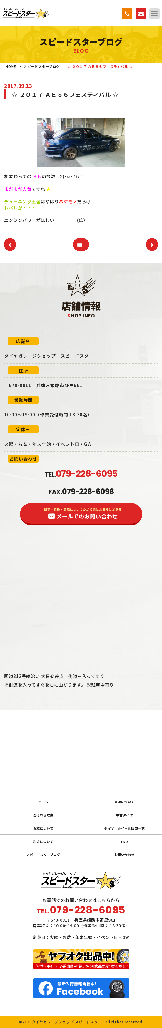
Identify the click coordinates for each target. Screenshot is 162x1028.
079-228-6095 (88, 910)
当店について (124, 801)
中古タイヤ (124, 815)
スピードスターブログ (43, 854)
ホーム (43, 801)
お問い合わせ (124, 854)
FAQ (124, 841)
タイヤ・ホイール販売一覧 (124, 828)
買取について (43, 828)
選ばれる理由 (43, 815)
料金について (43, 841)
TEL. (81, 474)
